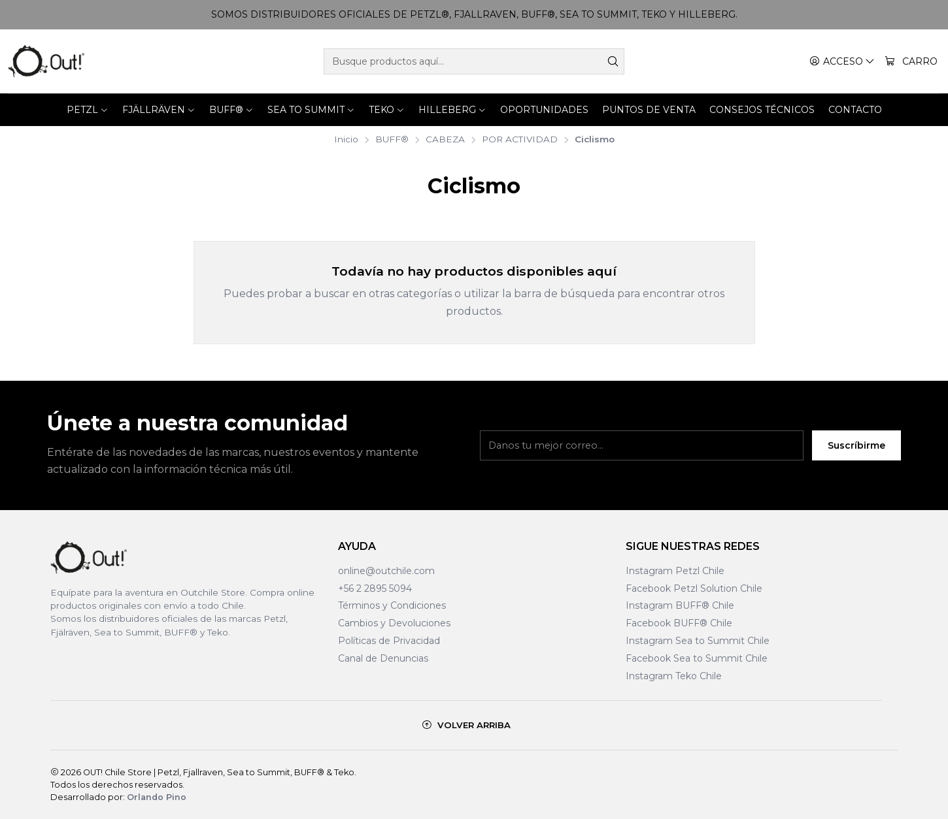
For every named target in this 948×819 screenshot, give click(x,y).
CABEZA (445, 139)
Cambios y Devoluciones (394, 623)
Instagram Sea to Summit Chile (698, 641)
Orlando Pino (156, 797)
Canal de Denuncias (383, 658)
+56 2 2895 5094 (375, 588)
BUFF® (392, 139)
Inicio (346, 139)
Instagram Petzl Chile (675, 571)
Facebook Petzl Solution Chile (694, 588)
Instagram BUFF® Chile (680, 605)
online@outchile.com (386, 571)
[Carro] (911, 61)
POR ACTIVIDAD (520, 139)
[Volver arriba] (466, 725)
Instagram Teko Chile (674, 676)
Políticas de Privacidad (389, 641)
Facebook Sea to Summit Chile (697, 658)
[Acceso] (842, 61)
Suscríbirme (856, 445)
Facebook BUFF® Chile (679, 623)
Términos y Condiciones (392, 605)
